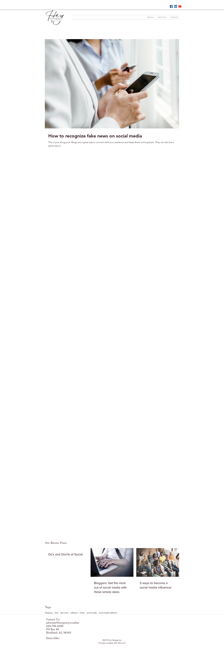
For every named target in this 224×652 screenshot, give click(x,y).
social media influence (108, 613)
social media (92, 613)
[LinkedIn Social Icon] (175, 6)
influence (74, 613)
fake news (64, 613)
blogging (49, 613)
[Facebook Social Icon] (171, 6)
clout (56, 613)
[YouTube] (179, 6)
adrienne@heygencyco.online (62, 623)
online (82, 613)
